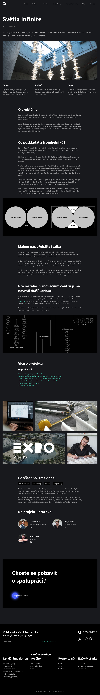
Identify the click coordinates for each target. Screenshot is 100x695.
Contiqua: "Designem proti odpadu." (30, 374)
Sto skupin (82, 669)
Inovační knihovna (72, 4)
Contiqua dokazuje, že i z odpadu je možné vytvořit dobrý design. (39, 378)
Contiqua (81, 663)
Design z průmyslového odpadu (28, 383)
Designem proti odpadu (26, 385)
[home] (5, 4)
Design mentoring (9, 674)
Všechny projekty (9, 663)
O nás (26, 4)
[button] (35, 4)
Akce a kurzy (57, 4)
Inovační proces (8, 666)
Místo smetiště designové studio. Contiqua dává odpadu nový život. (40, 376)
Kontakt (92, 4)
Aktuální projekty (9, 669)
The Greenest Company (86, 666)
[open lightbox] (18, 416)
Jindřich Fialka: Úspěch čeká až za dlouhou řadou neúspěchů (38, 381)
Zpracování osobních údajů (56, 692)
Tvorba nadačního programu (13, 671)
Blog (83, 4)
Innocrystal (22, 301)
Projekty (45, 4)
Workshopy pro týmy (10, 677)
